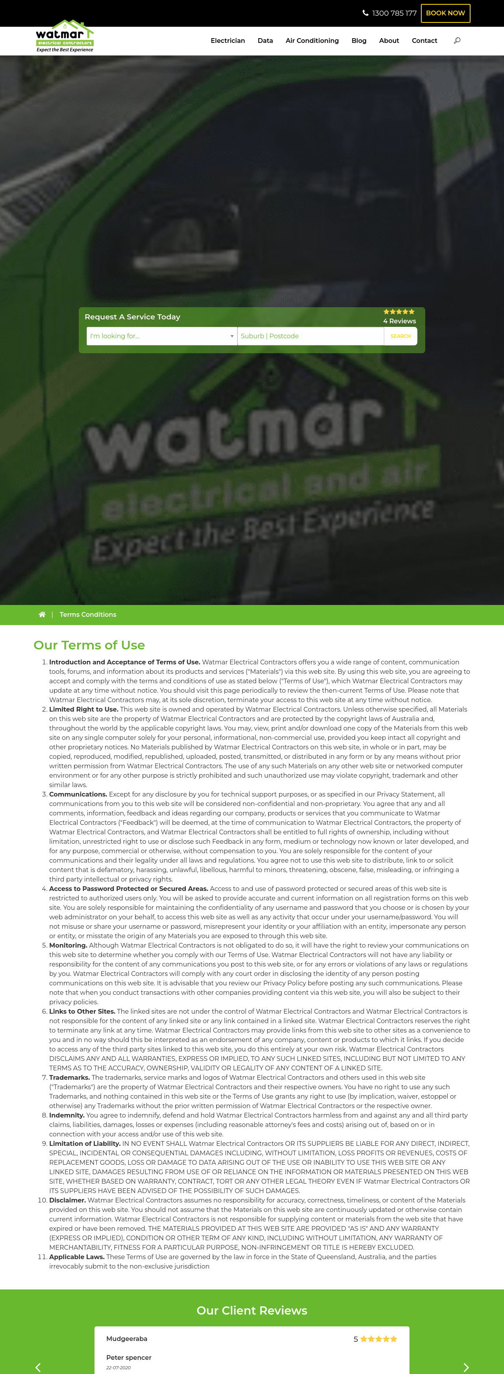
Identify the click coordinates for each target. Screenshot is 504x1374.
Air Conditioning (312, 40)
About (389, 40)
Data (265, 40)
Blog (359, 40)
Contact (424, 40)
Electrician (228, 40)
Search (401, 336)
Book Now (444, 13)
